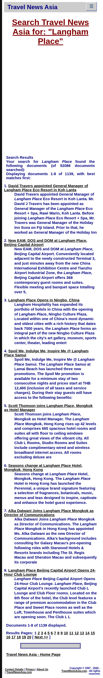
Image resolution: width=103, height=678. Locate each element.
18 (19, 637)
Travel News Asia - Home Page (33, 654)
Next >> (41, 637)
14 (87, 633)
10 (66, 633)
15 (93, 633)
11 (71, 633)
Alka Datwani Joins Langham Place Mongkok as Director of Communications (49, 513)
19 (24, 637)
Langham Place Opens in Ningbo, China (43, 300)
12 (77, 633)
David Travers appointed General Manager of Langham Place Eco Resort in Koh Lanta (46, 188)
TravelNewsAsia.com (19, 672)
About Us (42, 669)
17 (13, 637)
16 (8, 637)
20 (29, 637)
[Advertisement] (48, 103)
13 (82, 633)
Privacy (30, 669)
